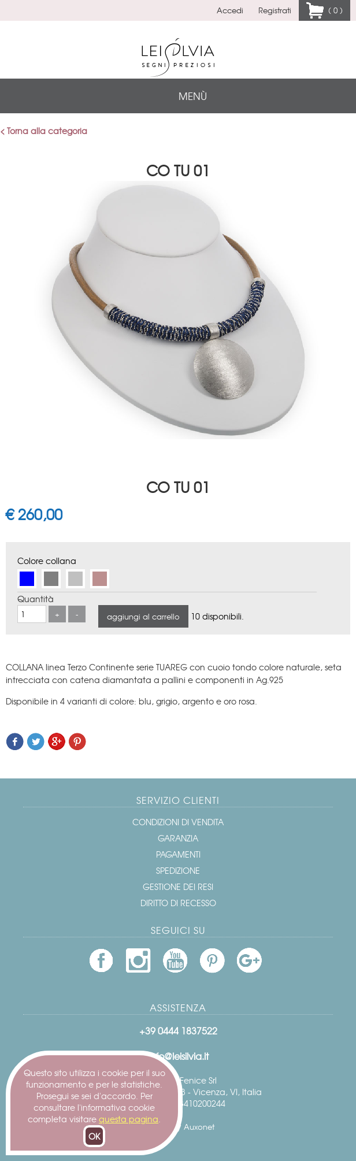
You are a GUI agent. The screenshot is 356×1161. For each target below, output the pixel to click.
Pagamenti (178, 854)
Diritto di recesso (178, 902)
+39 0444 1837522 (178, 1030)
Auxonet (199, 1126)
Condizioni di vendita (178, 822)
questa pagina (128, 1119)
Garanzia (178, 838)
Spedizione (178, 870)
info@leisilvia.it (178, 1056)
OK (94, 1136)
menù (193, 95)
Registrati (274, 10)
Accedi (230, 10)
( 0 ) (333, 10)
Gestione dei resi (178, 886)
